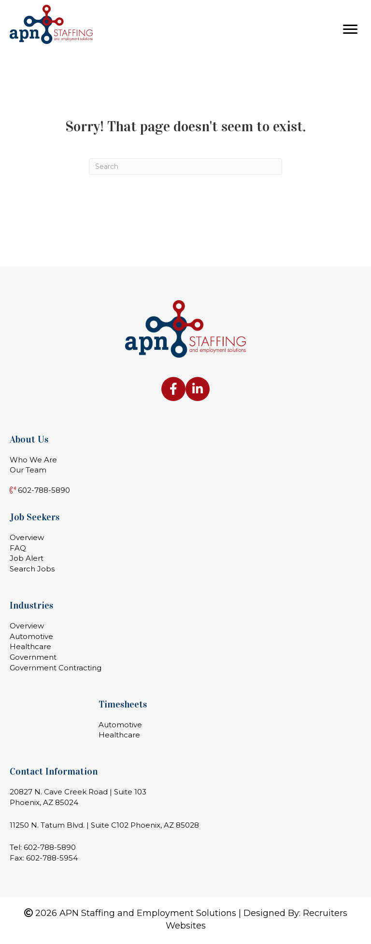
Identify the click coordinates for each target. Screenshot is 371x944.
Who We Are (33, 459)
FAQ (18, 548)
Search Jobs (32, 568)
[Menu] (350, 29)
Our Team (28, 469)
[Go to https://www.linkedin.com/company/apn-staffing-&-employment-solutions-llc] (198, 389)
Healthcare (30, 646)
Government (33, 657)
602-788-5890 (50, 847)
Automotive (31, 636)
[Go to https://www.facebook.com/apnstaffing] (173, 389)
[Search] (185, 166)
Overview (27, 537)
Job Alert (26, 558)
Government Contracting (55, 667)
